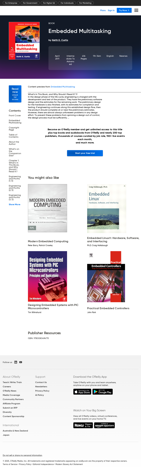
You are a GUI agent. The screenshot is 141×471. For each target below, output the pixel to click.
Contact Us (41, 382)
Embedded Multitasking (63, 86)
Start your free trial (85, 153)
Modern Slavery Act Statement (69, 464)
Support (40, 376)
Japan (6, 435)
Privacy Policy (42, 390)
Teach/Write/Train (12, 382)
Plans (103, 10)
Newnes (123, 56)
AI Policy (39, 395)
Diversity (7, 412)
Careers (7, 386)
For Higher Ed (49, 3)
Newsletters (41, 386)
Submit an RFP (10, 407)
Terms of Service (10, 464)
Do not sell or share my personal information (22, 455)
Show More (14, 204)
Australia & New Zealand (15, 430)
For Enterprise (11, 3)
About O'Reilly (11, 376)
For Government (30, 3)
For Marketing (85, 3)
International (11, 425)
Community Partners (13, 399)
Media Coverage (11, 395)
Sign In (111, 10)
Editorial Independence (43, 464)
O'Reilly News (9, 390)
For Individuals (67, 3)
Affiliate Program (11, 403)
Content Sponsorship (13, 416)
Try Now (124, 10)
